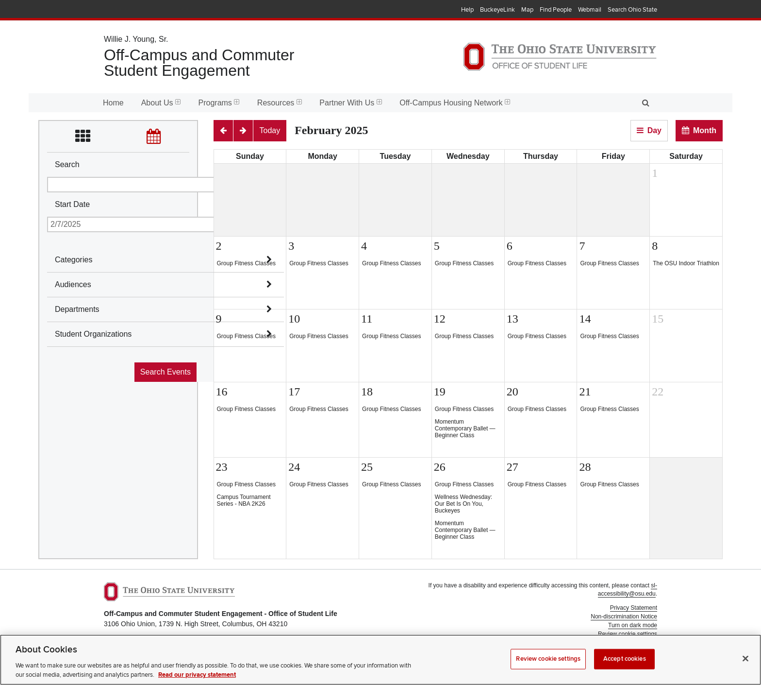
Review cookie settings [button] (627, 634)
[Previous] (223, 130)
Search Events (165, 372)
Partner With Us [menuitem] (350, 102)
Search (67, 164)
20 (512, 391)
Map (527, 10)
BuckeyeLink (497, 10)
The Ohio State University (123, 10)
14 (585, 318)
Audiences (73, 284)
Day (654, 130)
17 (294, 391)
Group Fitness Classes (246, 263)
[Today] (270, 130)
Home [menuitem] (113, 103)
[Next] (243, 130)
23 (222, 467)
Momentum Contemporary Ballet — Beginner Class (465, 428)
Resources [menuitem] (279, 102)
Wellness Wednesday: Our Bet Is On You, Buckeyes (463, 504)
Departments (77, 309)
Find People (556, 10)
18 (367, 391)
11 (366, 318)
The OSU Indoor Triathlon (686, 263)
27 (512, 467)
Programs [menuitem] (219, 102)
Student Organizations (93, 334)
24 (294, 467)
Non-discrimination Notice (624, 616)
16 (222, 391)
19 (440, 391)
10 (294, 318)
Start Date (72, 204)
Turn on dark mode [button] (632, 625)
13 (512, 318)
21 (585, 391)
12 (440, 318)
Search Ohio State (632, 10)
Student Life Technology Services (614, 656)
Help (467, 10)
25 (367, 467)
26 (440, 467)
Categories (73, 260)
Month (704, 130)
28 (585, 467)
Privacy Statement (633, 607)
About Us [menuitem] (161, 102)
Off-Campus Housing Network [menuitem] (454, 102)
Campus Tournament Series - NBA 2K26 (244, 500)
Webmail (589, 10)
